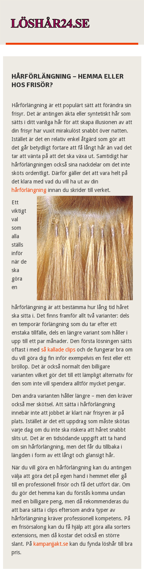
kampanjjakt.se (50, 544)
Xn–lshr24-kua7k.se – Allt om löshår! (49, 25)
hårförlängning (29, 190)
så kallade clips (58, 349)
